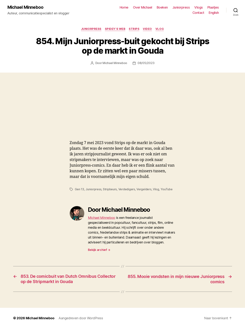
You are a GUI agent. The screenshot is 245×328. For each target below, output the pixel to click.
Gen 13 (79, 189)
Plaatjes (213, 7)
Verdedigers (126, 189)
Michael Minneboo (25, 7)
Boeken (162, 7)
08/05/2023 (146, 63)
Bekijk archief (99, 249)
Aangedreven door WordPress (81, 318)
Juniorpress (181, 7)
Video (148, 29)
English (214, 13)
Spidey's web (115, 29)
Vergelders (143, 189)
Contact (198, 13)
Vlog (160, 29)
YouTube (166, 189)
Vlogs (198, 7)
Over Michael (142, 7)
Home (124, 7)
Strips (134, 29)
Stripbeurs (110, 189)
